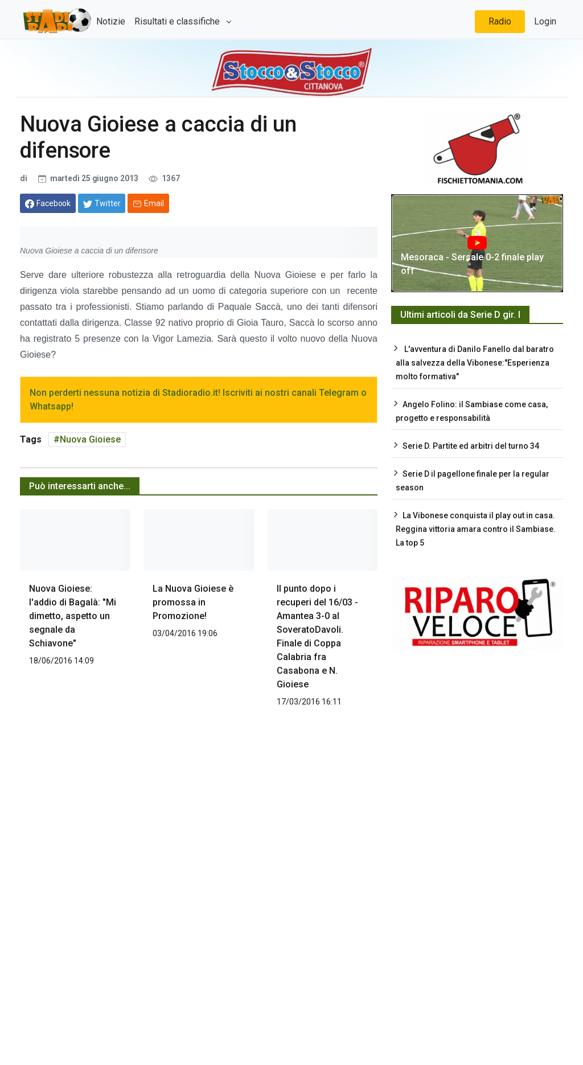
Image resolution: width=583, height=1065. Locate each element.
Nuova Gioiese (90, 439)
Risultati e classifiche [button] (178, 21)
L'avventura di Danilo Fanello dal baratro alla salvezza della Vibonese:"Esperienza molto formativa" (475, 363)
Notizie (110, 21)
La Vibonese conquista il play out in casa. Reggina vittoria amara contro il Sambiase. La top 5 (476, 529)
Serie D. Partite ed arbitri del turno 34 (471, 445)
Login (545, 21)
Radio (499, 21)
